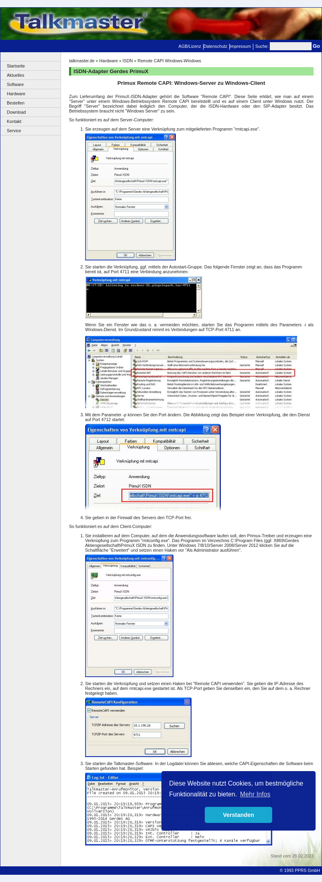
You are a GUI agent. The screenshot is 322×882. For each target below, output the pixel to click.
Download (16, 112)
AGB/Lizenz (190, 46)
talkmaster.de (81, 60)
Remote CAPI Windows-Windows (169, 60)
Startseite (16, 65)
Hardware (16, 93)
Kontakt (14, 121)
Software (15, 84)
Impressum (240, 46)
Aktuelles (15, 75)
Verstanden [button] (238, 815)
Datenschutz (215, 46)
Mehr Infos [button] (255, 794)
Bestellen (15, 102)
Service (14, 130)
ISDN (127, 60)
